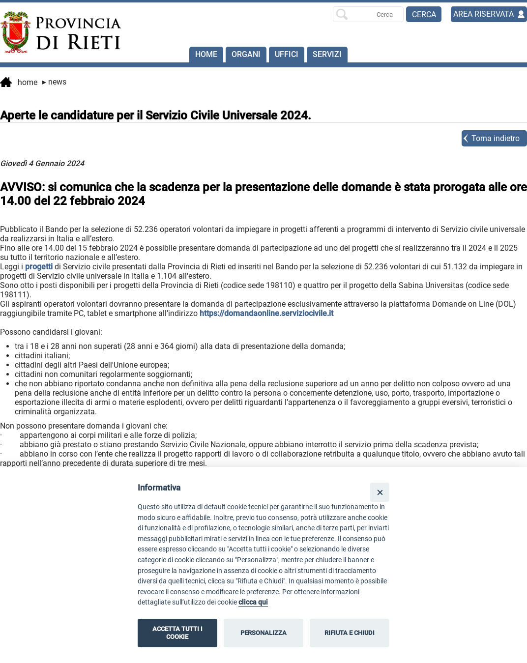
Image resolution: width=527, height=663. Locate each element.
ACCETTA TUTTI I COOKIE (177, 632)
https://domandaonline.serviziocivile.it (266, 313)
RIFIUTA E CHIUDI (349, 632)
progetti (39, 266)
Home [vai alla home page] (18, 83)
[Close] (379, 492)
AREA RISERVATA (483, 14)
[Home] (52, 32)
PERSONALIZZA (263, 632)
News (54, 81)
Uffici (286, 54)
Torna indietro (495, 138)
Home (206, 54)
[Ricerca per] (368, 14)
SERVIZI (327, 54)
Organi (246, 54)
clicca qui (253, 602)
